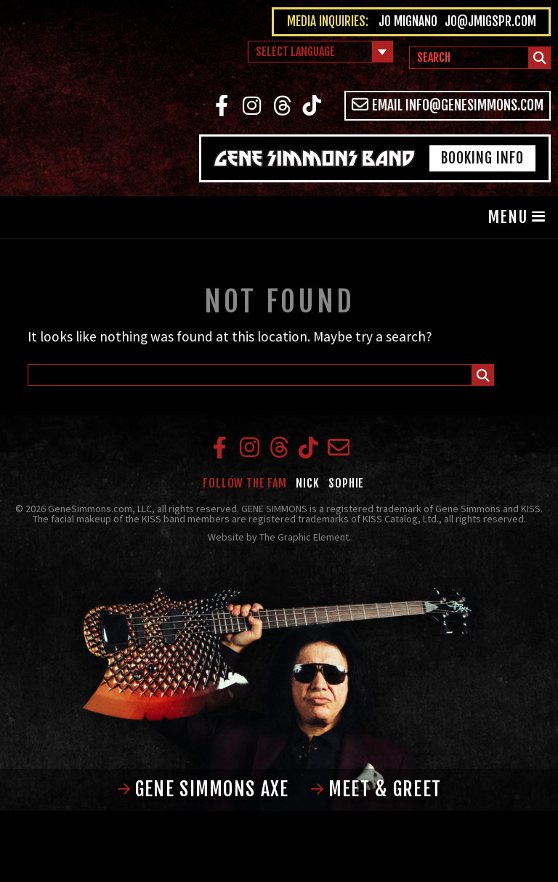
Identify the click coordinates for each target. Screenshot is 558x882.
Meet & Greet (376, 789)
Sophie (346, 483)
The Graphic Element (304, 536)
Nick (307, 483)
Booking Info (482, 158)
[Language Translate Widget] (320, 51)
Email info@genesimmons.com (448, 105)
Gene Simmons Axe (203, 789)
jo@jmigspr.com (490, 21)
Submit (540, 60)
